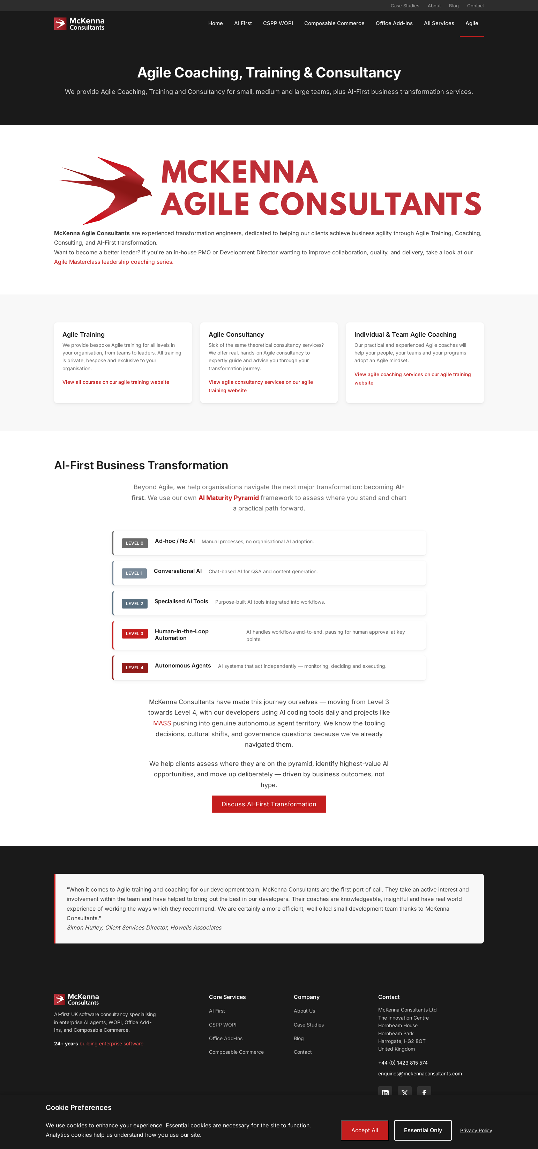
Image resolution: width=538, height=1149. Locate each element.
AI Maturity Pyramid (229, 497)
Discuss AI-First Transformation (269, 804)
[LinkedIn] (385, 1093)
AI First (243, 23)
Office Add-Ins (394, 23)
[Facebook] (424, 1093)
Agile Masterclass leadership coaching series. (114, 261)
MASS (162, 723)
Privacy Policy (476, 1130)
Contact (475, 5)
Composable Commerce (334, 23)
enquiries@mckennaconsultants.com (420, 1073)
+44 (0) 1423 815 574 (403, 1063)
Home (215, 23)
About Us (304, 1011)
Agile (471, 23)
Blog (454, 5)
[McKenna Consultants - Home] (79, 23)
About (434, 5)
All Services (439, 23)
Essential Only (423, 1130)
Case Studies (405, 5)
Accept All (364, 1130)
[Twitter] (405, 1093)
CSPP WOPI (278, 23)
